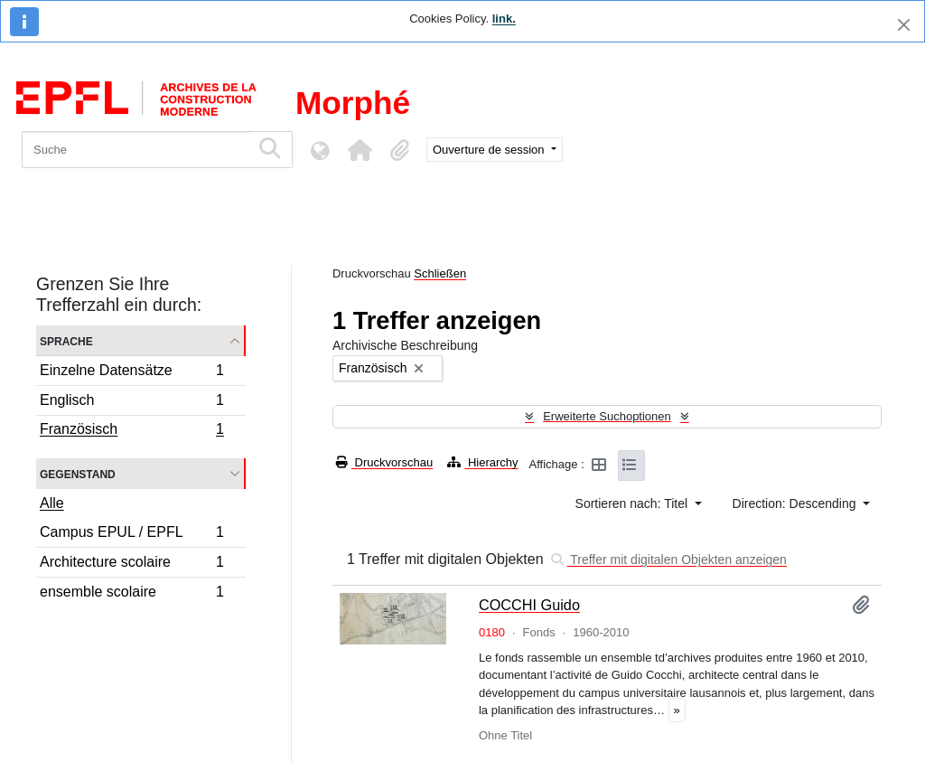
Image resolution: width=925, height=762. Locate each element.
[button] (359, 150)
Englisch (131, 403)
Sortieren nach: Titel (633, 503)
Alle (52, 503)
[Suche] (136, 149)
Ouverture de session (490, 149)
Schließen (440, 273)
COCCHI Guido (529, 605)
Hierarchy (482, 462)
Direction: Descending (796, 503)
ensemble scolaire (131, 594)
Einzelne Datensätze (131, 373)
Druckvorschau (384, 462)
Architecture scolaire (131, 564)
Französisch (131, 431)
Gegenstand (78, 473)
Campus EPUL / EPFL (131, 535)
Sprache (66, 340)
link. (504, 18)
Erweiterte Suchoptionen (607, 416)
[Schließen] (903, 25)
